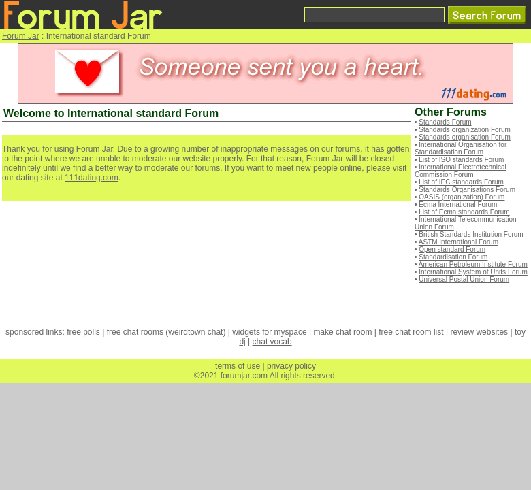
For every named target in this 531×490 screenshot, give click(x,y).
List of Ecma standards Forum (464, 212)
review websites (479, 332)
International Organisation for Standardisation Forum (460, 148)
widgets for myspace (269, 332)
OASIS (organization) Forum (461, 197)
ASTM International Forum (458, 242)
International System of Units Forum (473, 272)
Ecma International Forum (458, 204)
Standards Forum (445, 122)
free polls (83, 332)
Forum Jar (20, 36)
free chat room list (411, 332)
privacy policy (291, 366)
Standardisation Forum (453, 257)
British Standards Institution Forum (471, 234)
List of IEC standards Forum (461, 182)
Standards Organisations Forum (467, 189)
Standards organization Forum (465, 129)
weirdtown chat (195, 332)
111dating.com (91, 177)
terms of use (237, 366)
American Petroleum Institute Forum (473, 264)
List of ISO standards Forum (461, 159)
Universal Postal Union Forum (464, 279)
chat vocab (272, 341)
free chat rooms (135, 332)
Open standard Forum (452, 249)
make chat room (342, 332)
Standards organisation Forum (465, 137)
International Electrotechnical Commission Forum (460, 170)
